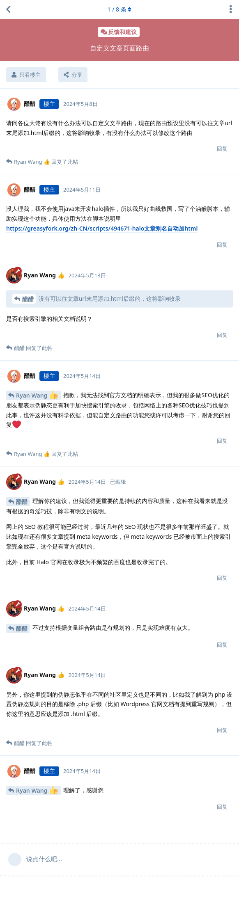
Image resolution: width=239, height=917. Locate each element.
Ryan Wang (37, 395)
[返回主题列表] (8, 9)
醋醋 (28, 299)
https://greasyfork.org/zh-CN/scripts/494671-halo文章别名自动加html (102, 228)
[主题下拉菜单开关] (231, 9)
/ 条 (120, 9)
